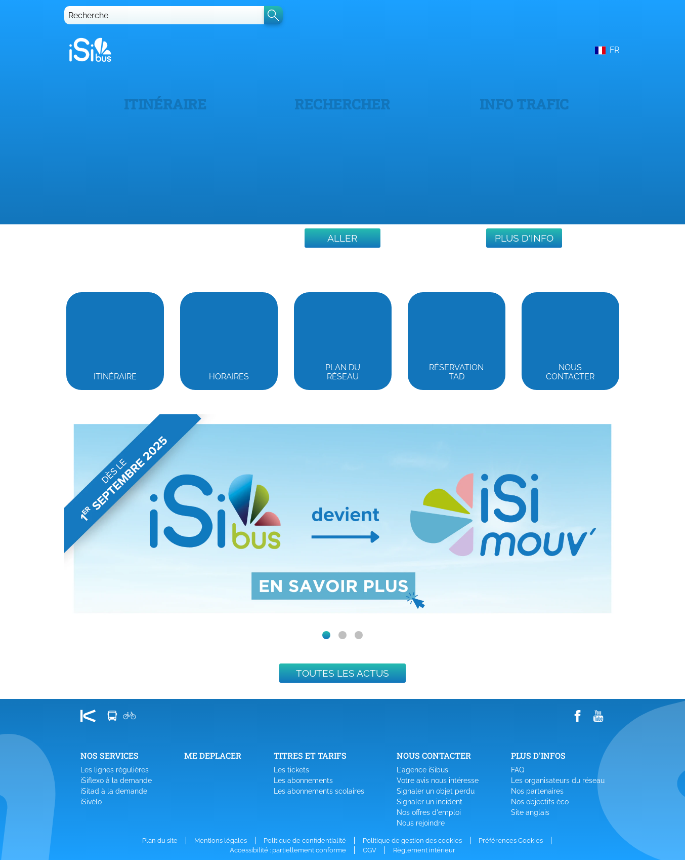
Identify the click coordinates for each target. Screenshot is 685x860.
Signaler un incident (429, 802)
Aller (342, 238)
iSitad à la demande (113, 791)
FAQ (517, 770)
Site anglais (530, 812)
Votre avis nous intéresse (438, 780)
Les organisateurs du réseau (558, 780)
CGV (369, 850)
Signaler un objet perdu (436, 791)
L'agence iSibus (422, 770)
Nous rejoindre (421, 823)
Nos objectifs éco (540, 802)
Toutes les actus (342, 673)
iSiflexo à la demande (116, 780)
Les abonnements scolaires (319, 791)
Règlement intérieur (424, 850)
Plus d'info (524, 238)
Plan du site (160, 840)
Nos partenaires (537, 791)
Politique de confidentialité (305, 840)
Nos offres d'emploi (429, 812)
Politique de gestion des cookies (412, 840)
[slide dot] (326, 635)
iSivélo (91, 802)
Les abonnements (303, 780)
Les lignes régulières (114, 770)
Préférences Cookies (511, 840)
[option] (342, 518)
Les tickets (291, 770)
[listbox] (342, 518)
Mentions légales (220, 840)
